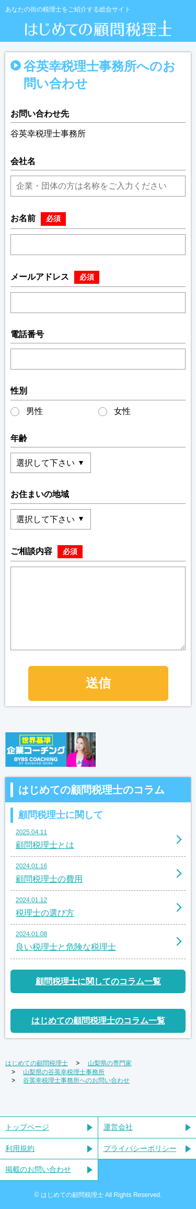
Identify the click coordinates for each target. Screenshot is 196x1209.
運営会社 (118, 1127)
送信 (98, 683)
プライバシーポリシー (140, 1148)
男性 (26, 411)
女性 (114, 411)
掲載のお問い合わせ (38, 1169)
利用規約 (19, 1148)
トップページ (27, 1127)
